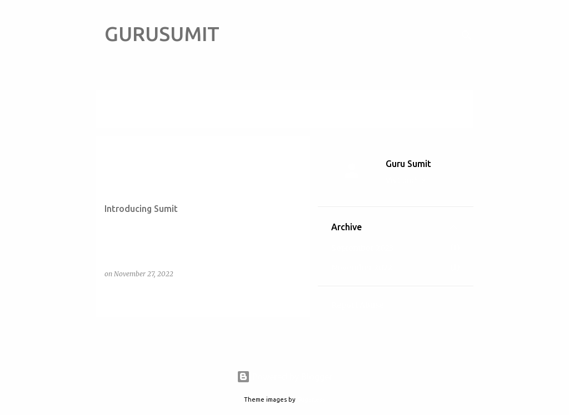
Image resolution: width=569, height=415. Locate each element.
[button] (294, 296)
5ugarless (311, 399)
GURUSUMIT (161, 33)
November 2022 (361, 267)
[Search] (466, 35)
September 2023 (362, 248)
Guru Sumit (408, 164)
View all (118, 117)
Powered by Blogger (284, 377)
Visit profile (406, 180)
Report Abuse (357, 305)
